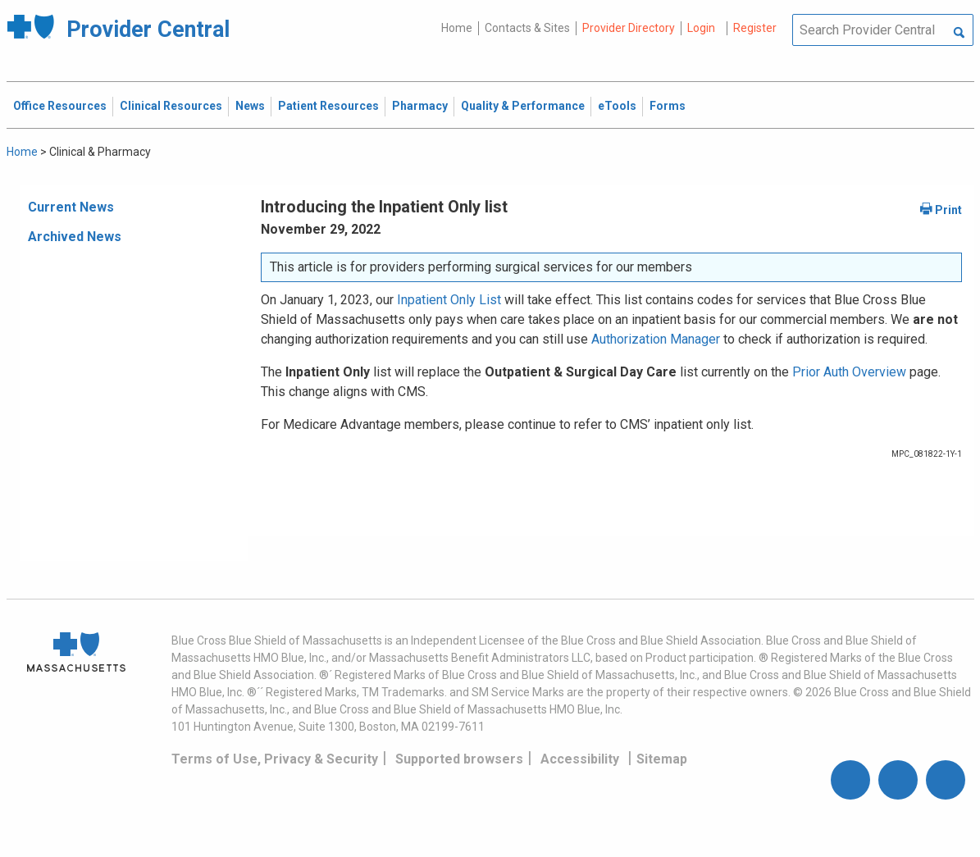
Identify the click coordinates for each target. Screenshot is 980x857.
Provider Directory (628, 27)
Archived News (74, 236)
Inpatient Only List (449, 300)
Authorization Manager (655, 339)
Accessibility (579, 759)
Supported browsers (459, 759)
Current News (71, 207)
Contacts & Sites (527, 27)
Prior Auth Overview (849, 372)
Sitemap (661, 759)
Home (456, 27)
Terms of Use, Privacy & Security (274, 759)
